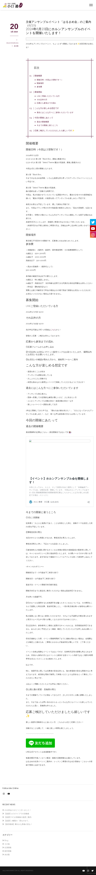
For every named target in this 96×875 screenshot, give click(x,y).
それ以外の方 (42, 100)
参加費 (39, 87)
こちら (53, 330)
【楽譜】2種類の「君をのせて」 (17, 821)
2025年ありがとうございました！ (17, 810)
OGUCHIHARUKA (12, 43)
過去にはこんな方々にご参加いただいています (55, 112)
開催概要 (38, 76)
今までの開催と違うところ (47, 125)
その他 (7, 844)
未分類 (16, 46)
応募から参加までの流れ (46, 103)
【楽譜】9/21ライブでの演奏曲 (16, 814)
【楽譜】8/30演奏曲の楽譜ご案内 (17, 817)
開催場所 (40, 83)
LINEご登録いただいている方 (48, 96)
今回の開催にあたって (43, 118)
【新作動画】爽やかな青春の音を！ (18, 824)
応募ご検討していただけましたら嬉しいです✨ (54, 130)
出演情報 (7, 848)
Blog (6, 840)
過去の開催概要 (43, 122)
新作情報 (7, 851)
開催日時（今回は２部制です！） (50, 80)
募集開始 (38, 92)
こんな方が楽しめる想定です (46, 108)
